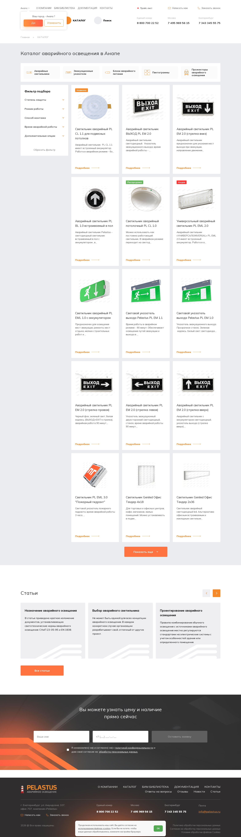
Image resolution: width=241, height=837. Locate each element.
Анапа (24, 8)
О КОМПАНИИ (43, 8)
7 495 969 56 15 (179, 23)
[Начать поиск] (103, 20)
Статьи (215, 791)
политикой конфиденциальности (135, 754)
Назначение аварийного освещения (52, 615)
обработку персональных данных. (119, 758)
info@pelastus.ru (209, 811)
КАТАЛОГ (129, 786)
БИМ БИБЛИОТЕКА (64, 8)
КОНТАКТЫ (106, 8)
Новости (199, 791)
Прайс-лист (146, 8)
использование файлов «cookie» (94, 828)
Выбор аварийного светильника (116, 615)
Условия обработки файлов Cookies (200, 832)
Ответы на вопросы (158, 791)
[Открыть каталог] (79, 20)
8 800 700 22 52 (148, 23)
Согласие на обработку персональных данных (194, 828)
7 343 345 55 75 (209, 23)
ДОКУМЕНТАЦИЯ (87, 8)
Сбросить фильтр (44, 149)
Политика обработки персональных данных (195, 825)
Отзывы (182, 791)
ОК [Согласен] (158, 828)
